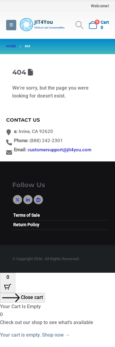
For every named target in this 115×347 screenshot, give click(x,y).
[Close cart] (22, 298)
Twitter (17, 199)
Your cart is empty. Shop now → (35, 335)
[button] (11, 25)
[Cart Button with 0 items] (7, 283)
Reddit (38, 199)
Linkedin (28, 199)
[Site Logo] (41, 25)
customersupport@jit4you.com (59, 150)
